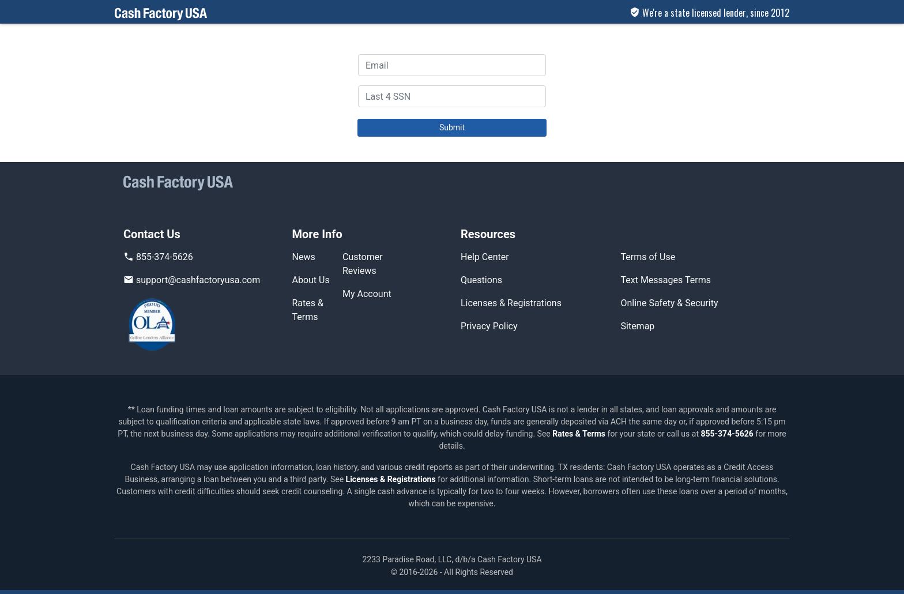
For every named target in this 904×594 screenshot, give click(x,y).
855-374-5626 (158, 256)
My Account (366, 293)
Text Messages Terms (666, 280)
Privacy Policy (489, 326)
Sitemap (638, 326)
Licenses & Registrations (511, 303)
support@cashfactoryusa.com (191, 280)
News (303, 256)
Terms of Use (648, 256)
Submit (452, 127)
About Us (311, 280)
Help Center (485, 256)
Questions (481, 280)
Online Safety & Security (669, 303)
